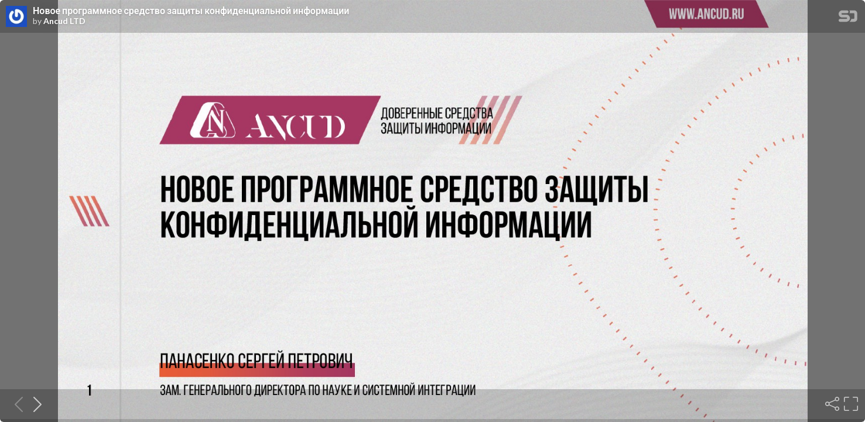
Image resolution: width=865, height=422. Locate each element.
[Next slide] (34, 403)
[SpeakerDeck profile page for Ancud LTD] (16, 17)
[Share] (831, 403)
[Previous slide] (15, 403)
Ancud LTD (64, 21)
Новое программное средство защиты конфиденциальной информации (191, 10)
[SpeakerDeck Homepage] (848, 18)
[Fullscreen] (849, 403)
